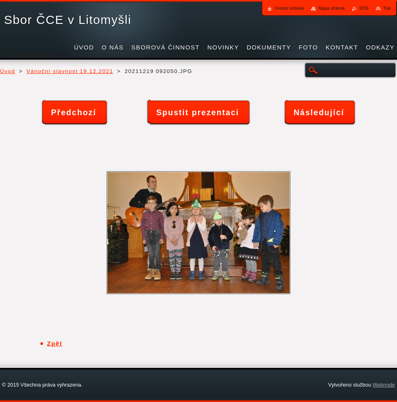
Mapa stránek (331, 8)
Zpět (54, 343)
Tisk (387, 8)
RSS (363, 8)
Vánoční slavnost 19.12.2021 (69, 71)
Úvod (7, 71)
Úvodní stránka (289, 8)
